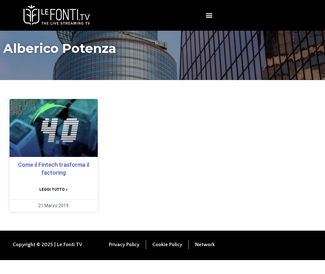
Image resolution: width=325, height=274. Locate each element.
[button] (209, 15)
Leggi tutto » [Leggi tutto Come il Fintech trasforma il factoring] (53, 203)
